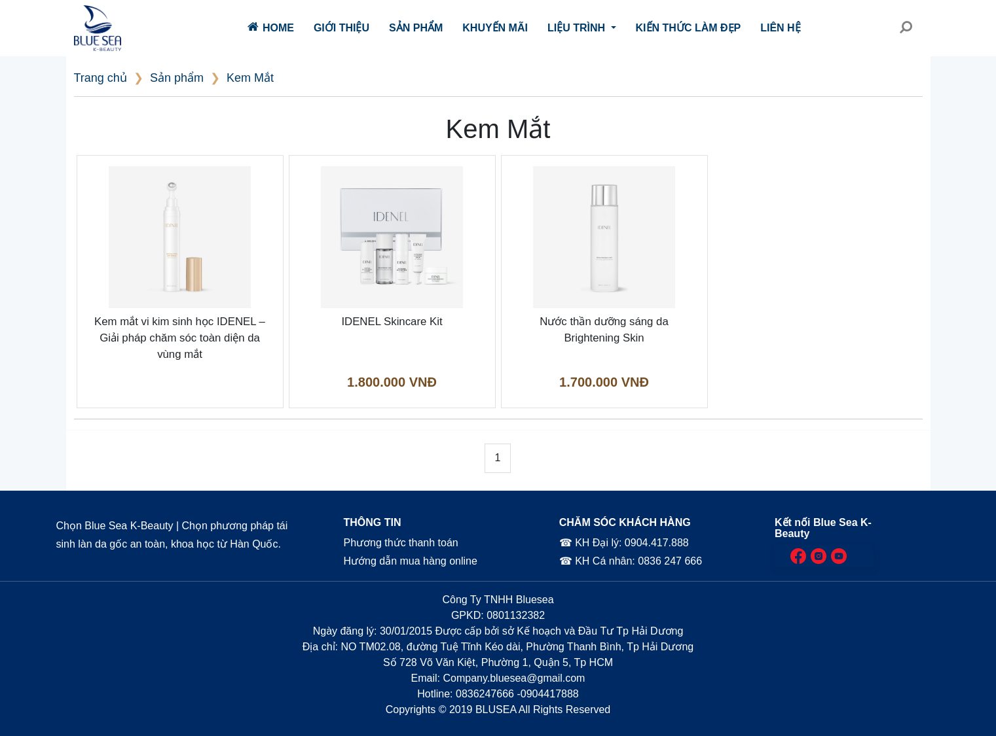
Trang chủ (100, 77)
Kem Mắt (250, 77)
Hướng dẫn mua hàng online (410, 561)
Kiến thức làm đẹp (688, 27)
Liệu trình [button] (577, 27)
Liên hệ (780, 27)
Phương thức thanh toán (400, 542)
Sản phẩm (416, 27)
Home (271, 26)
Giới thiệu (341, 27)
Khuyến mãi (495, 27)
